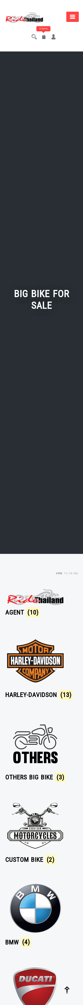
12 (65, 573)
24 (70, 573)
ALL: (76, 573)
